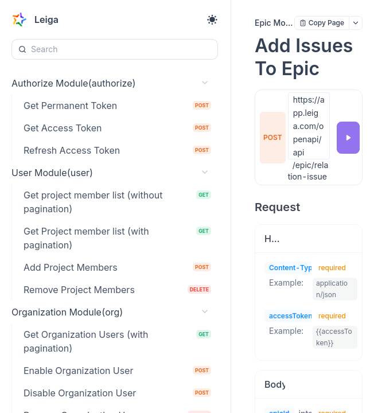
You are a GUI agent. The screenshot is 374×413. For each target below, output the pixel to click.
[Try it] (348, 138)
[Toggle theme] (212, 19)
